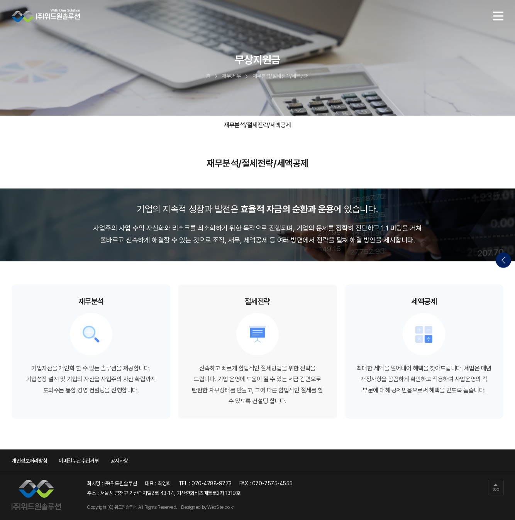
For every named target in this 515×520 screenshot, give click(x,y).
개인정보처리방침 (29, 461)
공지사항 (119, 461)
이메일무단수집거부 (79, 461)
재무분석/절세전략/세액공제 (257, 125)
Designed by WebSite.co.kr (207, 507)
